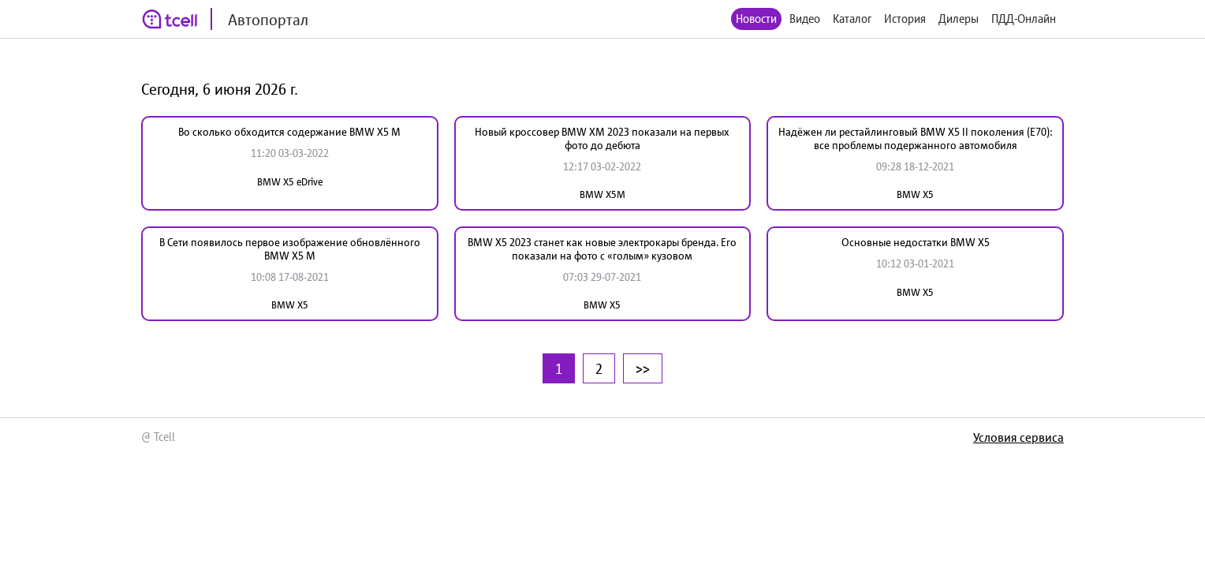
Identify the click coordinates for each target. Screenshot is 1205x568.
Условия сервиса (1018, 437)
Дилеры (958, 18)
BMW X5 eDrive (290, 182)
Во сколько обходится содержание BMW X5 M (289, 131)
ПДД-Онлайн (1023, 18)
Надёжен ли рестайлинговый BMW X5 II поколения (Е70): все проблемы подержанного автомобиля (915, 138)
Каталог (852, 18)
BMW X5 (915, 194)
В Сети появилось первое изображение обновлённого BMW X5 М (289, 249)
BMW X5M (602, 194)
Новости (756, 18)
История (905, 18)
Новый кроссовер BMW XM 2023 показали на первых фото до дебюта (602, 138)
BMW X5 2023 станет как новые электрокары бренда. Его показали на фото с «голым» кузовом (602, 249)
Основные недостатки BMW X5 (915, 242)
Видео (804, 18)
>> (643, 368)
